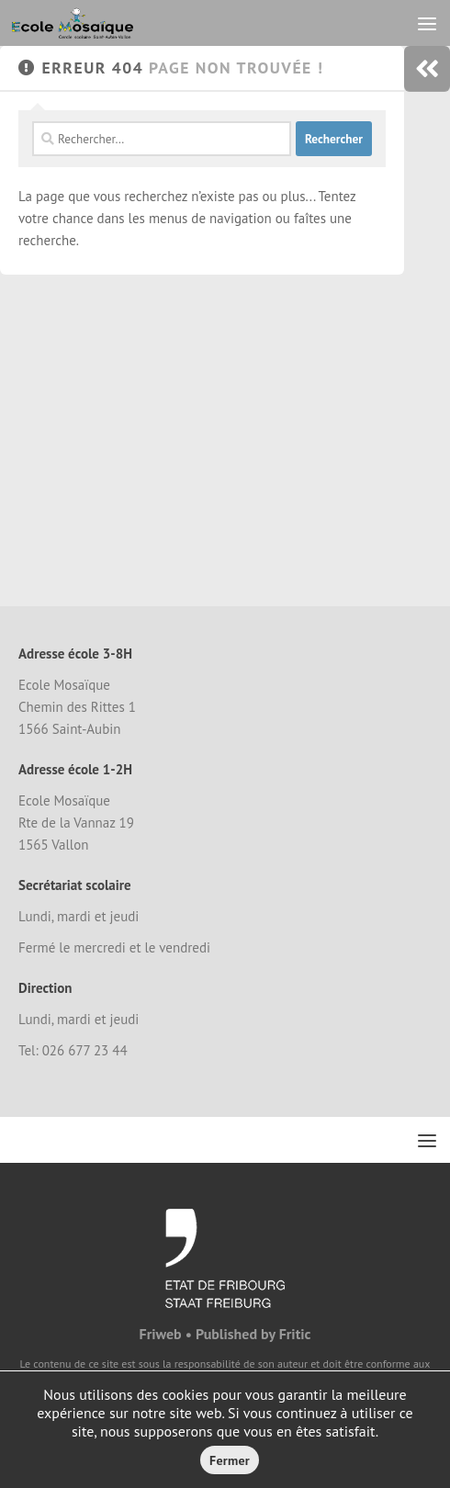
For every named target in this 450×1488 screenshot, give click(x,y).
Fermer (229, 1460)
